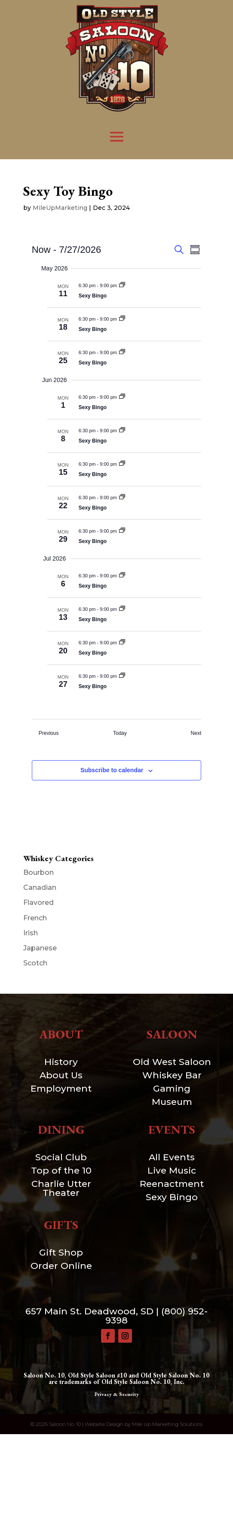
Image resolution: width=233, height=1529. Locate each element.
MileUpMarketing (60, 208)
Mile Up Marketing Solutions (167, 1424)
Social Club (61, 1157)
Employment (61, 1088)
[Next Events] (196, 733)
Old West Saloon (172, 1061)
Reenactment (172, 1183)
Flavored (38, 902)
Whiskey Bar (172, 1075)
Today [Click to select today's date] (120, 733)
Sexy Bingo (93, 296)
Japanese (40, 948)
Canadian (39, 887)
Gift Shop (61, 1252)
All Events (172, 1157)
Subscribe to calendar (111, 770)
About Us (61, 1075)
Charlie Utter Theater (61, 1188)
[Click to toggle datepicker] (66, 250)
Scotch (35, 963)
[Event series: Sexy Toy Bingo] (122, 285)
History (61, 1061)
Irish (30, 933)
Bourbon (38, 872)
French (35, 918)
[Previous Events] (49, 733)
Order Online (61, 1265)
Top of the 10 (61, 1170)
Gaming (171, 1088)
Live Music (171, 1170)
